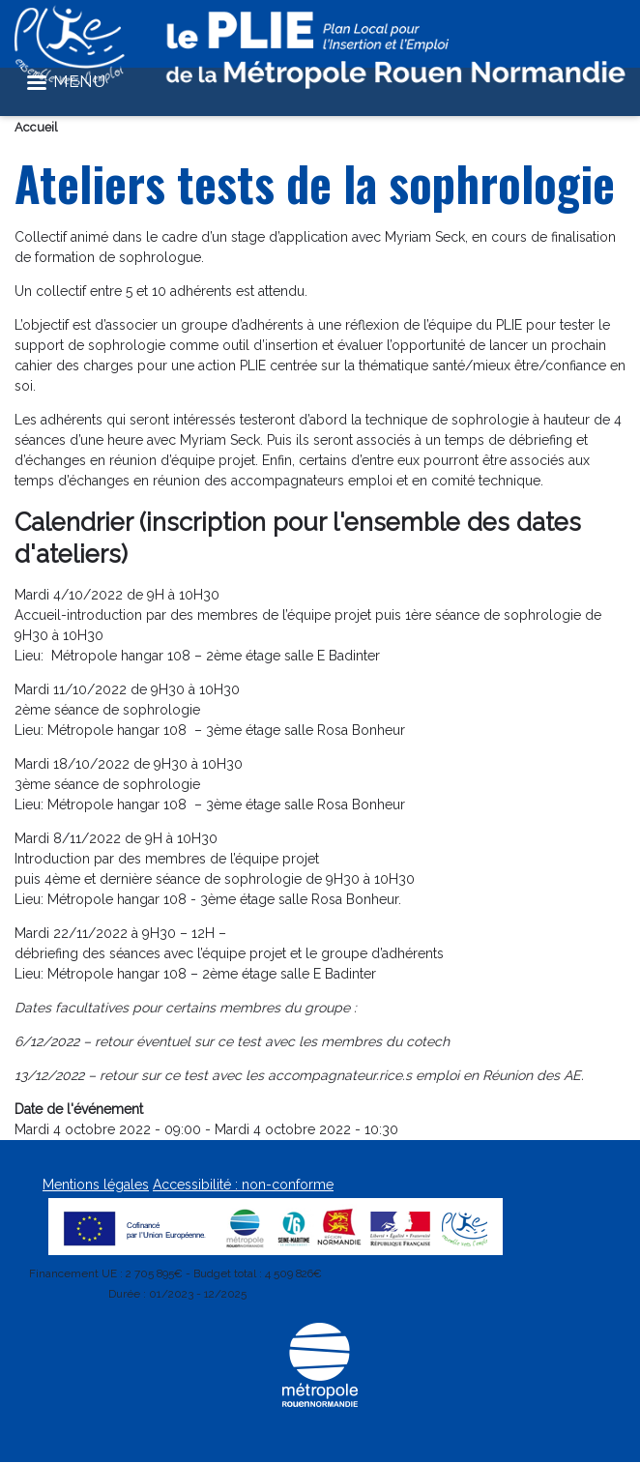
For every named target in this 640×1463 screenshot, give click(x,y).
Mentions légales (96, 1184)
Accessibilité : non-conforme (243, 1184)
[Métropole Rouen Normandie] (320, 1403)
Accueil (36, 127)
